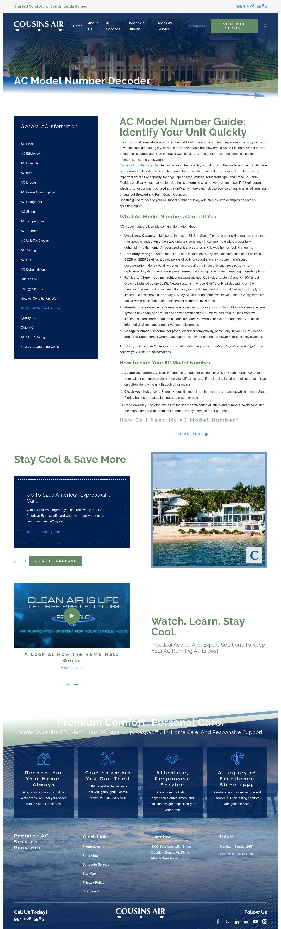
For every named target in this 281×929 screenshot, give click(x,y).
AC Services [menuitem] (113, 26)
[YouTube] (255, 921)
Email (43, 532)
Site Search (91, 891)
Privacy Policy (94, 882)
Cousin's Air (128, 165)
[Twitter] (227, 921)
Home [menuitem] (78, 26)
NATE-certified (150, 165)
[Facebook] (218, 921)
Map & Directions (164, 858)
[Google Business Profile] (246, 921)
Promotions (91, 846)
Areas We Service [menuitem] (165, 26)
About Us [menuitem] (93, 26)
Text (29, 532)
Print (57, 532)
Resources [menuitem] (196, 26)
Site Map (89, 873)
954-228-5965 (252, 5)
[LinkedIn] (237, 921)
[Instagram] (264, 921)
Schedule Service (234, 26)
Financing (90, 855)
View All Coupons (55, 561)
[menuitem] (56, 144)
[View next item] (23, 561)
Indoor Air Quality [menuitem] (136, 26)
